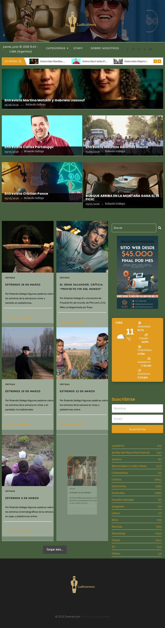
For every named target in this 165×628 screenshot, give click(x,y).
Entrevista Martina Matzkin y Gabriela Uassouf (45, 100)
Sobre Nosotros (105, 48)
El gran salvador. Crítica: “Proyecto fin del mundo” (81, 287)
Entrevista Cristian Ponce (26, 193)
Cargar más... (55, 549)
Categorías (56, 48)
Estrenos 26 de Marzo (22, 284)
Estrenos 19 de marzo (26, 382)
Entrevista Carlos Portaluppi (99, 61)
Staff (78, 48)
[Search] (134, 228)
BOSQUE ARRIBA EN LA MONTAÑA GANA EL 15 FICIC (122, 197)
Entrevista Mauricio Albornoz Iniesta (117, 147)
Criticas (10, 277)
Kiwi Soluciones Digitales (95, 616)
